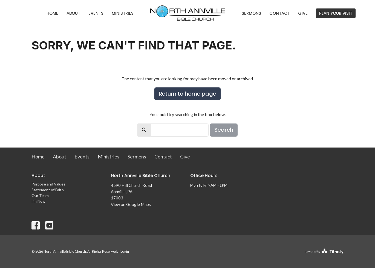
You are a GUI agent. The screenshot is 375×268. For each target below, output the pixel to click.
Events (95, 13)
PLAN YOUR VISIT (335, 13)
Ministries (123, 13)
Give (303, 13)
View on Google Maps (131, 204)
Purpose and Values (48, 184)
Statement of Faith (47, 189)
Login (124, 251)
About (73, 13)
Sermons (251, 13)
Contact (279, 13)
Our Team (40, 195)
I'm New (38, 201)
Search (223, 130)
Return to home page (187, 94)
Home (52, 13)
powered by (324, 251)
